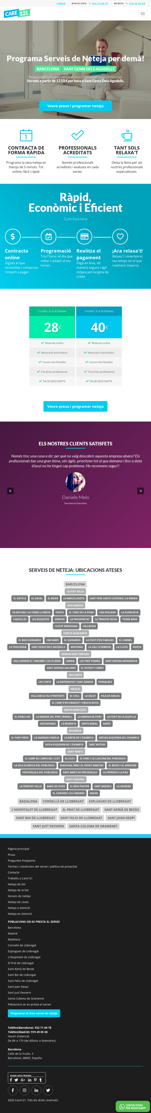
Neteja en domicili (20, 914)
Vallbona (89, 626)
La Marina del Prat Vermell (54, 716)
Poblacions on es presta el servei (29, 1004)
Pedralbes (105, 682)
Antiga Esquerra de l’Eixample (119, 737)
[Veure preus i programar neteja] (75, 105)
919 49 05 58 (137, 3)
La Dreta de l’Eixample (79, 737)
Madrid (12, 933)
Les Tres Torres (90, 661)
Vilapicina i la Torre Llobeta (31, 612)
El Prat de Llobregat (21, 963)
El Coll (74, 696)
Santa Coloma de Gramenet (93, 826)
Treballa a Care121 (20, 878)
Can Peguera (107, 612)
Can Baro (52, 640)
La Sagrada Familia (46, 737)
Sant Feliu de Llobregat (81, 818)
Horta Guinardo (75, 633)
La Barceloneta (74, 598)
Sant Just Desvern (48, 826)
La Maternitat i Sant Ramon (74, 682)
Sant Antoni (97, 744)
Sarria (70, 661)
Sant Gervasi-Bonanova (121, 661)
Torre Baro (129, 619)
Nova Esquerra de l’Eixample (64, 744)
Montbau (77, 647)
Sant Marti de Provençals (80, 772)
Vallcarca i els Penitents (47, 696)
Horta (137, 647)
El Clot (70, 758)
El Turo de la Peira (81, 612)
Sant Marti (75, 751)
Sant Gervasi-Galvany (61, 668)
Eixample (75, 730)
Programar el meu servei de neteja (34, 1013)
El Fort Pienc (20, 737)
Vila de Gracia (110, 696)
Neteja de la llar (18, 890)
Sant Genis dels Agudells (48, 647)
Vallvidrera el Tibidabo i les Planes (37, 661)
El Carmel (125, 640)
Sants (107, 723)
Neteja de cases (18, 902)
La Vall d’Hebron (99, 647)
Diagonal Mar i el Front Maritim (81, 765)
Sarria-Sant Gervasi (75, 654)
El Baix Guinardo (29, 640)
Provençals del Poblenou (40, 772)
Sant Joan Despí (121, 818)
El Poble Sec (23, 716)
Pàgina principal (18, 849)
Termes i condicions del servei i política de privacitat (42, 866)
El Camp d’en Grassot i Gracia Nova (75, 702)
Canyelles (20, 619)
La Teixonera (17, 647)
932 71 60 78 (100, 3)
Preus (11, 855)
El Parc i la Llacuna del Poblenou (103, 758)
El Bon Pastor (79, 786)
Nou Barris (75, 605)
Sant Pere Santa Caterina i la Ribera (113, 598)
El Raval (36, 598)
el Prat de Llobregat (81, 809)
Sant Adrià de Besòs (121, 809)
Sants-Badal (89, 723)
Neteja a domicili (19, 908)
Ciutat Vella (75, 591)
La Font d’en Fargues (100, 640)
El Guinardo (72, 640)
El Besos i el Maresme (122, 765)
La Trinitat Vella (30, 786)
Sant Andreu (75, 779)
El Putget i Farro (92, 668)
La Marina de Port (90, 716)
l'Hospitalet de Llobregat (34, 809)
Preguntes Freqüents (21, 860)
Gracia (75, 689)
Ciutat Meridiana (66, 626)
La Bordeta (68, 723)
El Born (53, 598)
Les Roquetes (40, 619)
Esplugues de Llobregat (110, 801)
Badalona (28, 801)
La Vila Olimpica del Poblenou (34, 765)
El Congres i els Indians (69, 793)
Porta (60, 612)
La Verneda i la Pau (115, 772)
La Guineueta (129, 612)
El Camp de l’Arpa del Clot (42, 758)
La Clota (122, 647)
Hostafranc (48, 723)
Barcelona (75, 584)
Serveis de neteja (19, 896)
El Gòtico (19, 598)
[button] (10, 491)
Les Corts (75, 675)
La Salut (90, 696)
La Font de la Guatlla (121, 716)
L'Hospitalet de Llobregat (24, 957)
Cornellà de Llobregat (63, 801)
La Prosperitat (80, 619)
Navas (94, 793)
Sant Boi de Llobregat (35, 818)
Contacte (13, 872)
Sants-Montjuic (75, 710)
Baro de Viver (56, 786)
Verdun (60, 619)
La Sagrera (124, 786)
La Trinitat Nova (106, 619)
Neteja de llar (17, 884)
